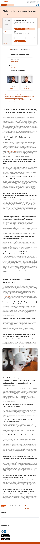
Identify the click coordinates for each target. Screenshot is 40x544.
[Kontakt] (28, 2)
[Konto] (33, 2)
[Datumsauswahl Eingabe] (19, 38)
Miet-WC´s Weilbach (6, 296)
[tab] (7, 20)
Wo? (15, 31)
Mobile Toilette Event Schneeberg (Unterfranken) (14, 98)
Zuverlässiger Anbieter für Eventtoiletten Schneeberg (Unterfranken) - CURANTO (20, 96)
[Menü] (2, 1)
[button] (38, 2)
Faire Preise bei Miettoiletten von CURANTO (13, 94)
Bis (26, 36)
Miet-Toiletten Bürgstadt (12, 151)
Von (15, 36)
